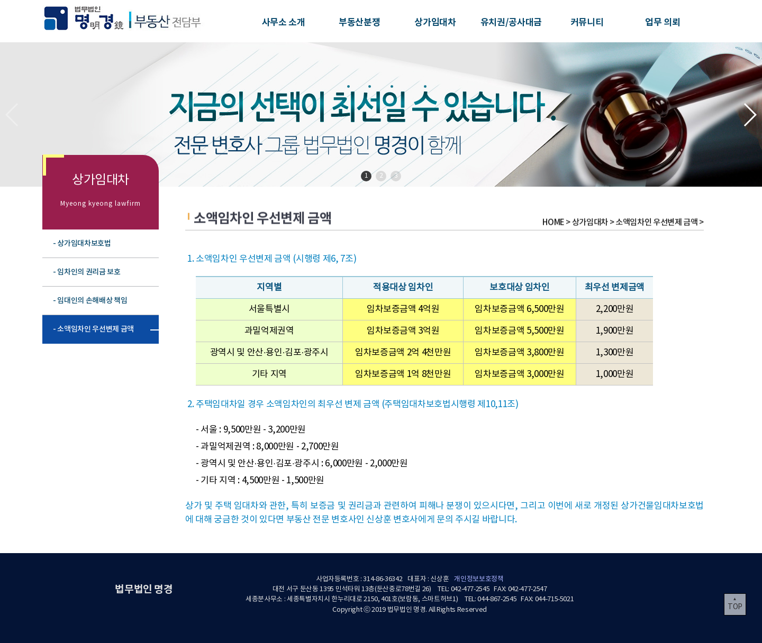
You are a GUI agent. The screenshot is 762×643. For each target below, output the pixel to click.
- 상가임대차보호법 (82, 243)
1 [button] (366, 175)
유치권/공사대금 (511, 22)
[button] (749, 114)
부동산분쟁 (359, 22)
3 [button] (396, 175)
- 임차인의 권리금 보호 (87, 272)
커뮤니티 (587, 22)
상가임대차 (435, 22)
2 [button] (381, 175)
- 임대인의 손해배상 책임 (90, 300)
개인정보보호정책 (478, 579)
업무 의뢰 (662, 22)
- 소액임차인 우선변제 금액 (93, 329)
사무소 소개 (283, 22)
